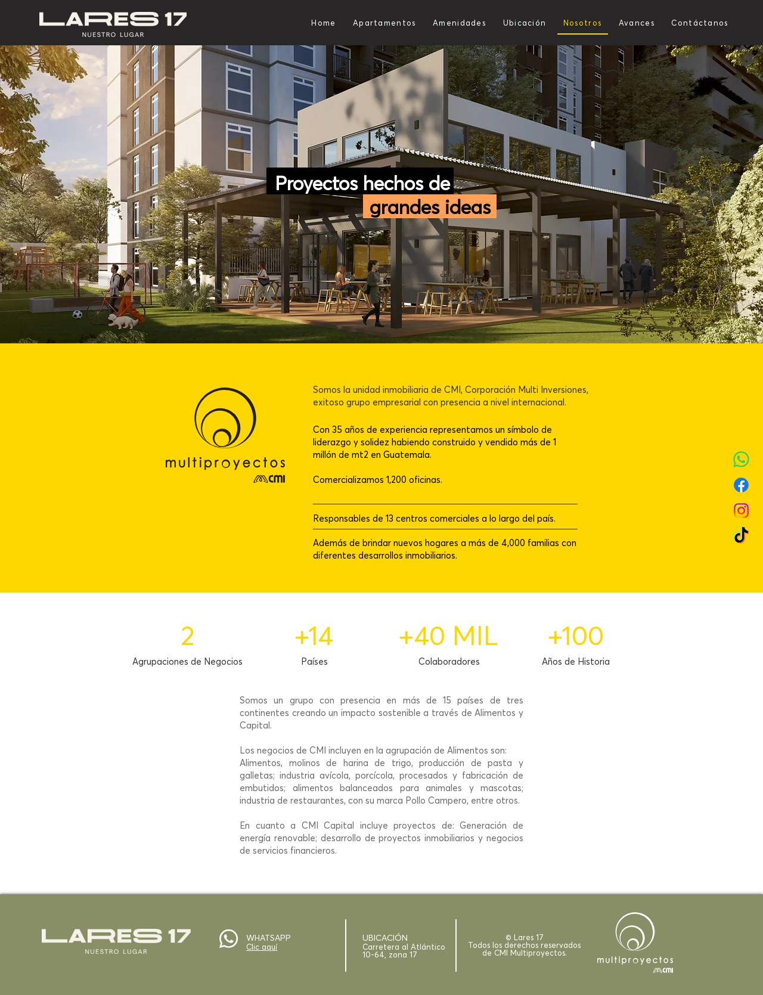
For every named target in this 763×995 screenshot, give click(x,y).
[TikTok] (741, 536)
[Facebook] (741, 485)
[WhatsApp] (741, 459)
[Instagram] (741, 510)
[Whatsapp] (228, 938)
